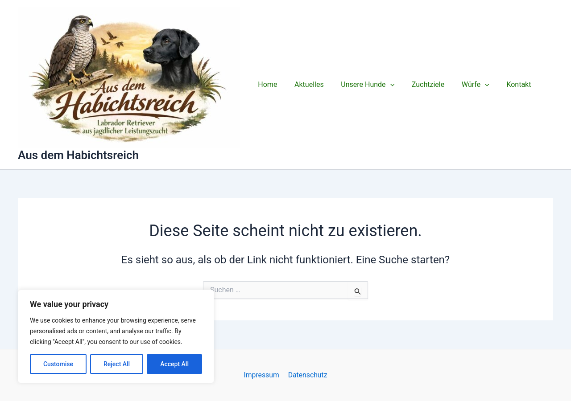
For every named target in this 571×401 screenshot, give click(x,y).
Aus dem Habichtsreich (78, 155)
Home (266, 84)
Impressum (262, 375)
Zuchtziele (417, 84)
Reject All (116, 364)
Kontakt (502, 84)
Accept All (174, 364)
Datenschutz (307, 375)
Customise (58, 364)
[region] (116, 336)
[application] (382, 84)
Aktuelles (304, 84)
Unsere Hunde (360, 84)
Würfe (462, 84)
